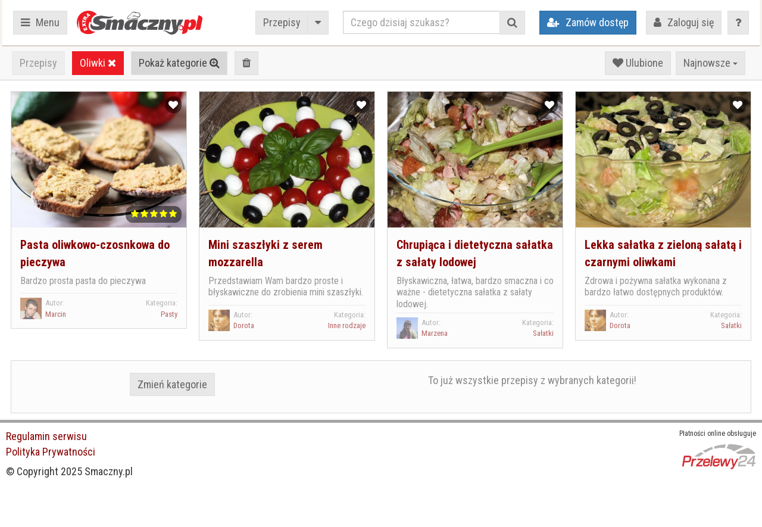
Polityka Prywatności (50, 451)
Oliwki (98, 63)
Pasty (169, 314)
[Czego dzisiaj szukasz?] (421, 22)
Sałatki (543, 333)
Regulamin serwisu (46, 436)
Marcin (55, 314)
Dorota (243, 325)
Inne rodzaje (347, 325)
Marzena (434, 333)
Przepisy (282, 22)
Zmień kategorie (172, 384)
